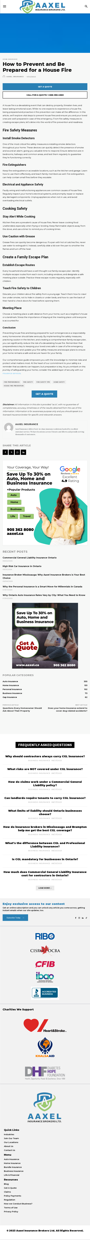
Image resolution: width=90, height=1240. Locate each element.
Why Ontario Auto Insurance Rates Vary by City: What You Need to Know (44, 595)
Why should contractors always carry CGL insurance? (45, 756)
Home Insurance (10, 59)
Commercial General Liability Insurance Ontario (30, 557)
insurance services (12, 373)
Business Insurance (39, 760)
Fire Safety (28, 382)
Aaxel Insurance (15, 77)
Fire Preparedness (12, 382)
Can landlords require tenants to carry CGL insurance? (45, 798)
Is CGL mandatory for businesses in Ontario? (45, 859)
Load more (45, 888)
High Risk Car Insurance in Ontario (22, 566)
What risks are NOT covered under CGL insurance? (45, 769)
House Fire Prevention (14, 386)
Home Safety (59, 382)
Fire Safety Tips (43, 382)
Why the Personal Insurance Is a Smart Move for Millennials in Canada (42, 586)
